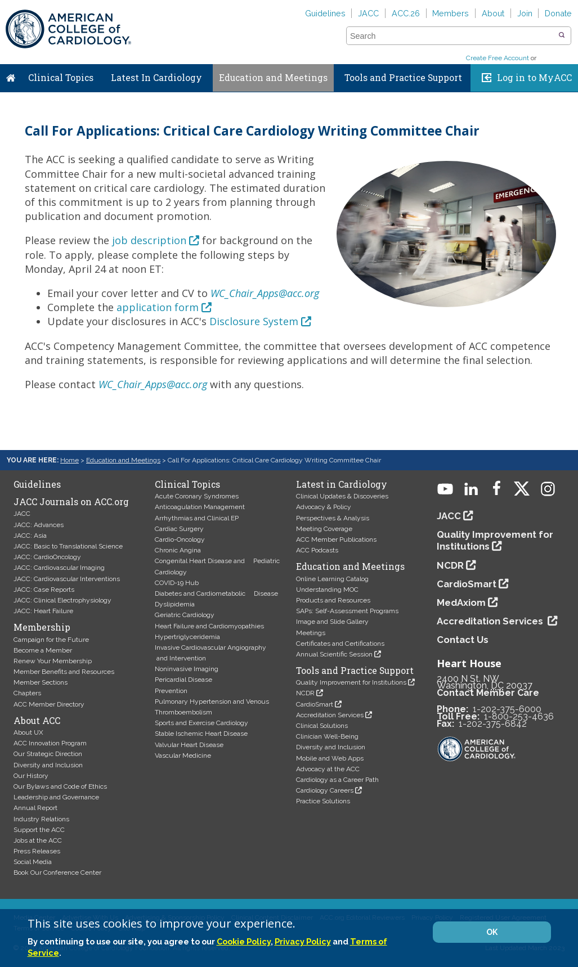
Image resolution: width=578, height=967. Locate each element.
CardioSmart (314, 704)
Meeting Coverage (324, 529)
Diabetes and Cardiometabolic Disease (216, 593)
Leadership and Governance (56, 797)
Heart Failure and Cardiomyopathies (209, 626)
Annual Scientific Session (334, 654)
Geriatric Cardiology (184, 615)
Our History (31, 776)
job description (149, 240)
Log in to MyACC (534, 77)
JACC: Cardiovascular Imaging (59, 568)
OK (492, 932)
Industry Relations (41, 819)
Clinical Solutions (322, 726)
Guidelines (325, 13)
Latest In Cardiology (156, 77)
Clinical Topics (60, 77)
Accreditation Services (330, 715)
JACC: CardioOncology (47, 557)
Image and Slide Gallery (332, 622)
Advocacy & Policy (323, 507)
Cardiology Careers (324, 790)
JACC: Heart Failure (43, 611)
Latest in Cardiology (341, 484)
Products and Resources (333, 600)
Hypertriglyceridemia (187, 637)
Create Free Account (497, 58)
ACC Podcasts (317, 550)
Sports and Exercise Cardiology (201, 723)
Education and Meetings (273, 77)
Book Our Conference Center (57, 872)
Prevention (171, 691)
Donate (558, 13)
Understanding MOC (327, 589)
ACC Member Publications (336, 539)
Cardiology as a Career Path (337, 780)
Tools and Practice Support (403, 77)
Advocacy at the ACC (328, 769)
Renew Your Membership (53, 661)
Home (10, 75)
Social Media (33, 862)
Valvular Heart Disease (189, 745)
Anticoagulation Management (200, 507)
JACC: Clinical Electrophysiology (62, 600)
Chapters (27, 693)
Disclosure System (253, 321)
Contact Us (463, 639)
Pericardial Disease (183, 679)
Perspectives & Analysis (332, 518)
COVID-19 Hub (177, 583)
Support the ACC (39, 830)
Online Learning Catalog (332, 579)
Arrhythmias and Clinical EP (197, 518)
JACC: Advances (39, 525)
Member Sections (41, 682)
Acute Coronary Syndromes (197, 496)
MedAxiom (461, 602)
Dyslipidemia (175, 604)
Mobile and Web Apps (330, 758)
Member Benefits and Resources (64, 672)
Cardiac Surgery (179, 529)
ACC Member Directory (49, 704)
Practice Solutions (323, 801)
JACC (368, 13)
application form (158, 307)
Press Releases (37, 851)
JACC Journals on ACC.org (71, 501)
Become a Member (43, 650)
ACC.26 (406, 13)
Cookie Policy (244, 941)
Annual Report (35, 808)
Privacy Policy (303, 941)
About (493, 13)
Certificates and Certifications (340, 643)
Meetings (310, 633)
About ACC (37, 720)
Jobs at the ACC (38, 840)
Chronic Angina (178, 550)
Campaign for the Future (51, 640)
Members (450, 13)
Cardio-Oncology (180, 539)
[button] (562, 35)
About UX (28, 732)
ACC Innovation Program (50, 743)
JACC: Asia (30, 535)
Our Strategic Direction (48, 754)
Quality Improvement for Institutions (351, 682)
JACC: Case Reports (44, 589)
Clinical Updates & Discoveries (342, 496)
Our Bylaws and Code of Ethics (60, 786)
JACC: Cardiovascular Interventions (67, 579)
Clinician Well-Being (327, 736)
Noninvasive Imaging (186, 669)
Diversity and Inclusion (48, 765)
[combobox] (451, 36)
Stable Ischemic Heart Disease (201, 733)
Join (524, 13)
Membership (42, 627)
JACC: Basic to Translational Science (68, 546)
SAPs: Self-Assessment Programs (347, 611)
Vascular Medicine (183, 755)
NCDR (305, 693)
